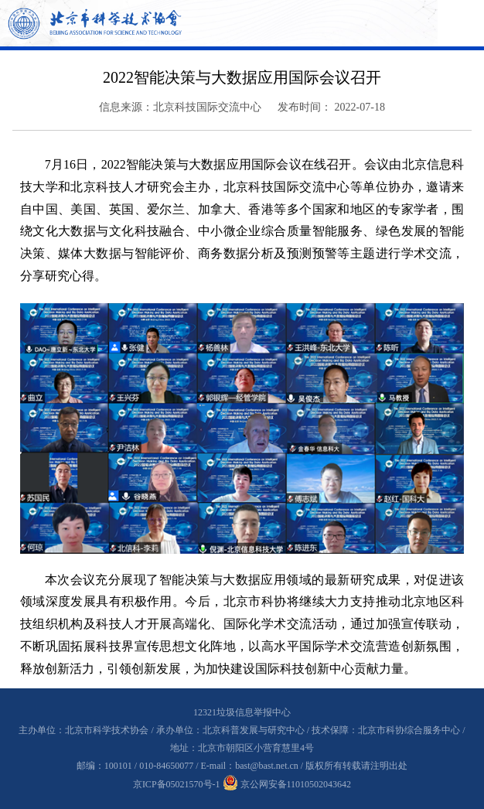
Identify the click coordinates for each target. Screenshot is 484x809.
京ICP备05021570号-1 (176, 784)
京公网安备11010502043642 (287, 784)
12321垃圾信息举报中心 (242, 712)
